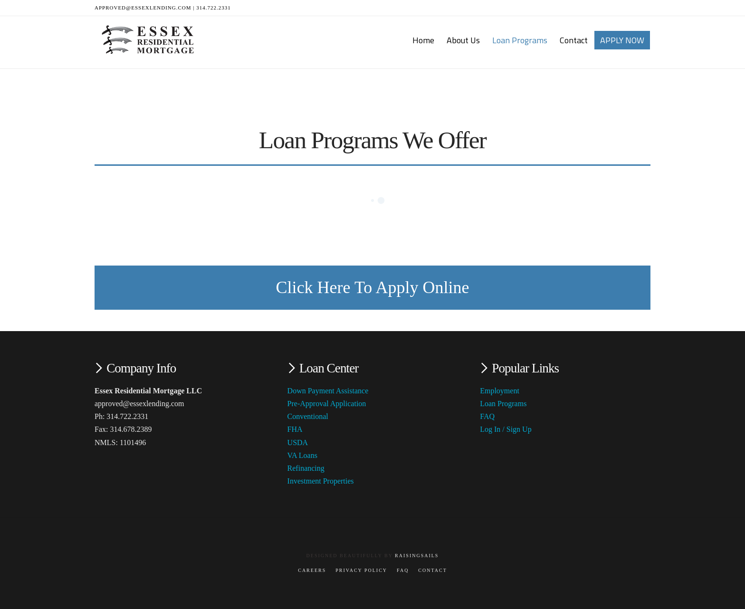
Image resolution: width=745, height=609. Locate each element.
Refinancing (306, 468)
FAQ (487, 416)
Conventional (307, 416)
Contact (432, 570)
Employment (499, 391)
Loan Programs (503, 404)
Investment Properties (320, 481)
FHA (295, 429)
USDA (297, 442)
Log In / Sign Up (505, 429)
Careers (312, 570)
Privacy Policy (361, 570)
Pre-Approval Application (326, 404)
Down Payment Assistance (328, 391)
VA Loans (302, 455)
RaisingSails (417, 555)
